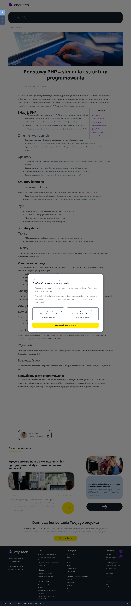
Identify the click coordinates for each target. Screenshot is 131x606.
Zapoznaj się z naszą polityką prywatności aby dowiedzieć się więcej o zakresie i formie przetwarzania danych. (48, 314)
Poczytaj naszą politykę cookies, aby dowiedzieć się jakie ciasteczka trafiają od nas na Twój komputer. (82, 314)
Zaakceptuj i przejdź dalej (65, 325)
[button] (2, 12)
